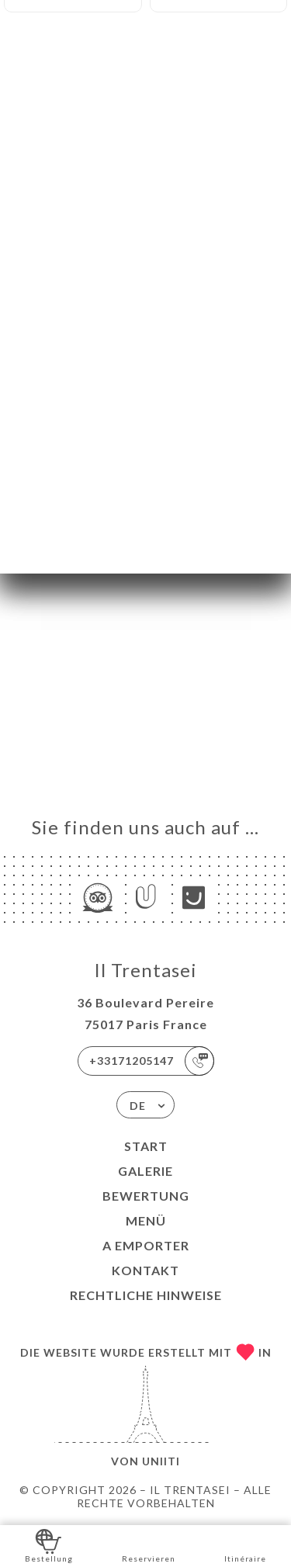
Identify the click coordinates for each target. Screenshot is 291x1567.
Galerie (145, 1170)
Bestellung (49, 1545)
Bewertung (145, 1195)
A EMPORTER (145, 1245)
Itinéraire (245, 1545)
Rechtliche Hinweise (146, 1295)
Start (146, 1146)
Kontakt (145, 1270)
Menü (146, 1220)
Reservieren (148, 1545)
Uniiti (161, 1461)
